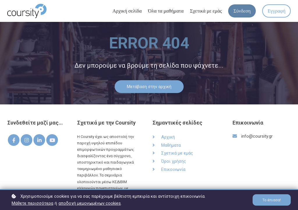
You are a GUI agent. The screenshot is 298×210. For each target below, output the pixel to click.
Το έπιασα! (271, 200)
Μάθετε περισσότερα (32, 203)
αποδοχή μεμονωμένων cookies (89, 203)
